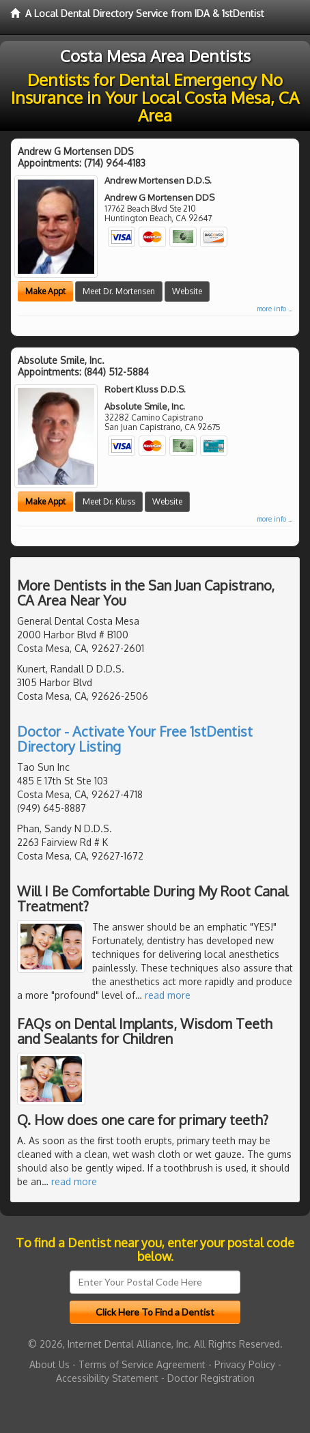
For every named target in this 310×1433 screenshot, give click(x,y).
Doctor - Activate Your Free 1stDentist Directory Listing (135, 738)
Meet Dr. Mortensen (119, 291)
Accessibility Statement (107, 1378)
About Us (49, 1364)
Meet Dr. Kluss (109, 501)
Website (187, 291)
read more (168, 995)
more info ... (274, 308)
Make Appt (45, 291)
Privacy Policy (244, 1364)
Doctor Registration (211, 1378)
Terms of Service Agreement (142, 1364)
